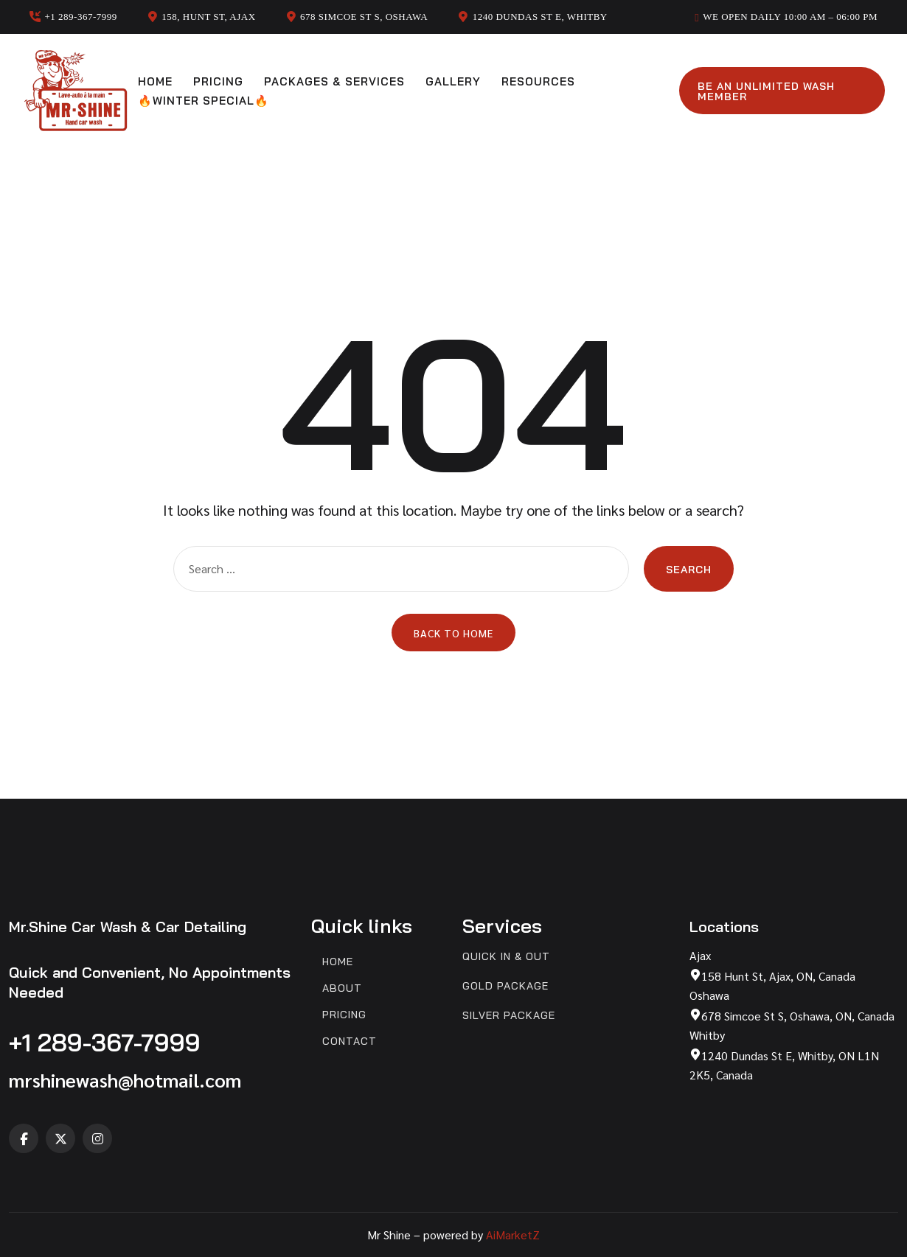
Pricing (218, 81)
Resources (538, 81)
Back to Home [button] (453, 633)
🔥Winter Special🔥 (203, 100)
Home (155, 81)
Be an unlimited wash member (766, 91)
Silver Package (508, 1015)
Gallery (453, 81)
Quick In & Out (506, 956)
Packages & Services (334, 81)
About (342, 988)
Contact (349, 1041)
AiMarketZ (513, 1234)
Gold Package (505, 986)
